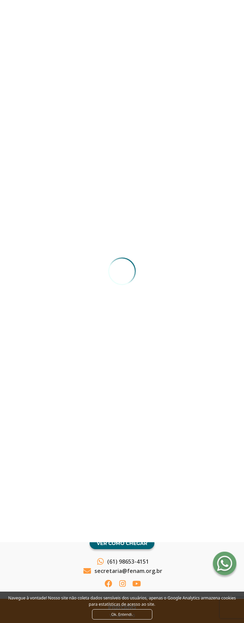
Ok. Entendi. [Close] (122, 614)
